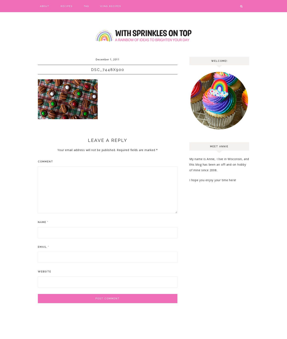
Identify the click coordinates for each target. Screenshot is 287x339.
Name (43, 222)
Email (43, 247)
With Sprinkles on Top (143, 36)
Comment (45, 161)
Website (44, 271)
